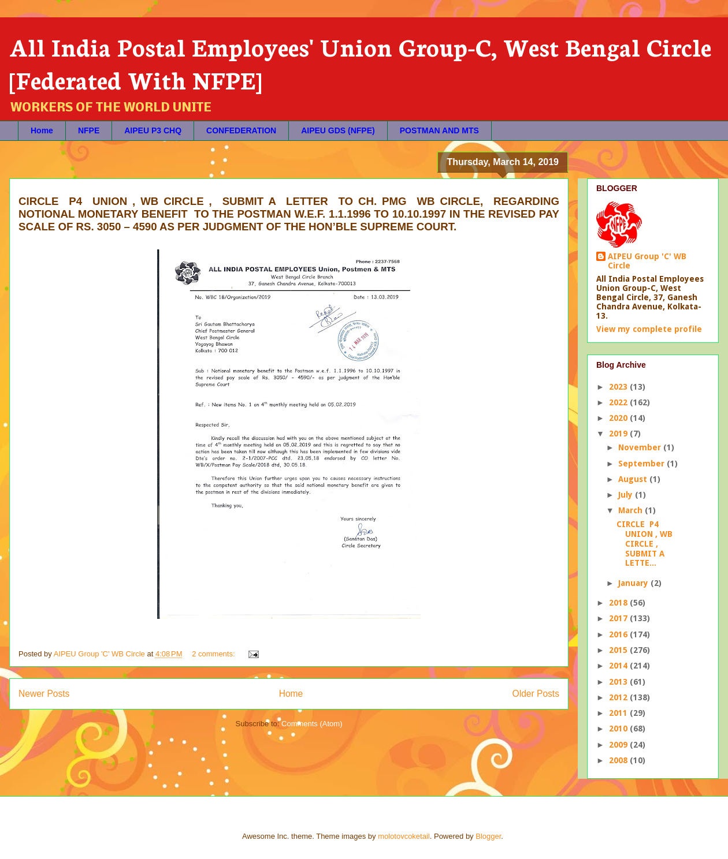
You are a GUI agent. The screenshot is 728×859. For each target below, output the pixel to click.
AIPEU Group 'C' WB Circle (647, 261)
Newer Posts (43, 694)
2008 (619, 760)
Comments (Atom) (311, 723)
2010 (619, 728)
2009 (619, 744)
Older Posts (535, 694)
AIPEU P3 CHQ (152, 130)
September (642, 463)
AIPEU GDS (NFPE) (338, 130)
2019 (619, 433)
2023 (619, 386)
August (633, 479)
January (634, 583)
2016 (619, 634)
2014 (619, 665)
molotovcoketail (404, 836)
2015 (619, 650)
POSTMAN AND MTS (439, 130)
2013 (619, 681)
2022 (619, 402)
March (631, 510)
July (626, 494)
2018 (619, 602)
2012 (619, 697)
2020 (619, 418)
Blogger (488, 836)
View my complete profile (649, 329)
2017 (619, 618)
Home (42, 130)
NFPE (88, 130)
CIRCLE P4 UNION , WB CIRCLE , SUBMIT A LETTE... (644, 543)
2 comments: (214, 653)
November (640, 447)
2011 (619, 713)
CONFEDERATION (241, 130)
